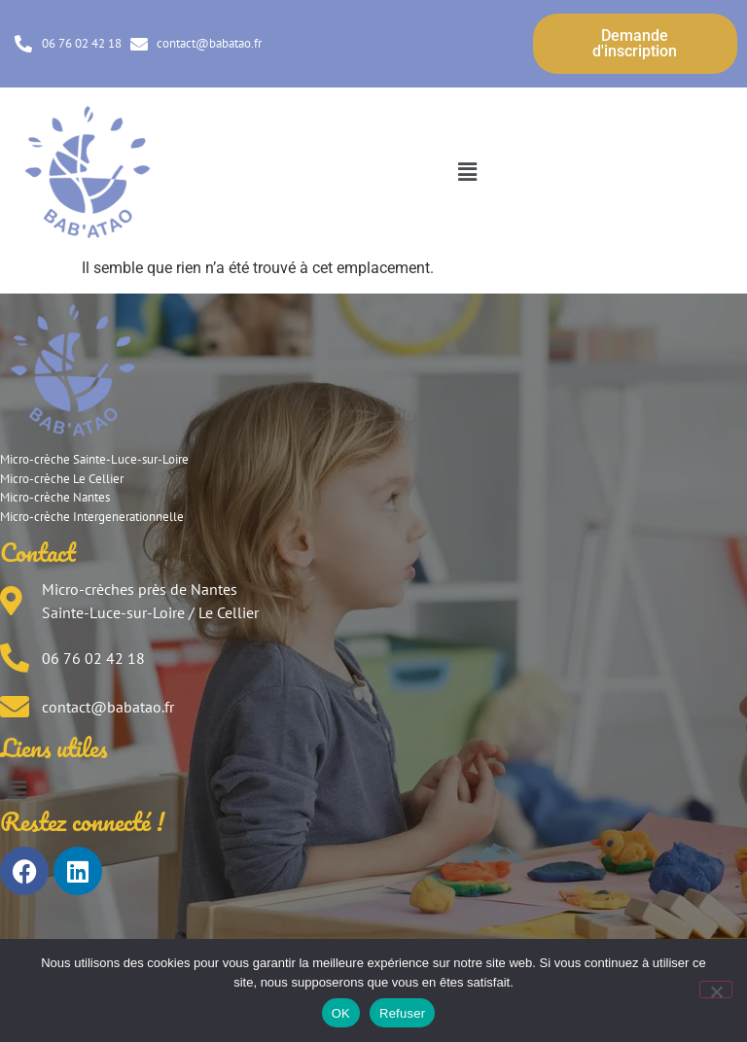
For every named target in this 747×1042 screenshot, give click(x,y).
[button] (466, 172)
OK (341, 1013)
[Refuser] (715, 989)
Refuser (402, 1013)
